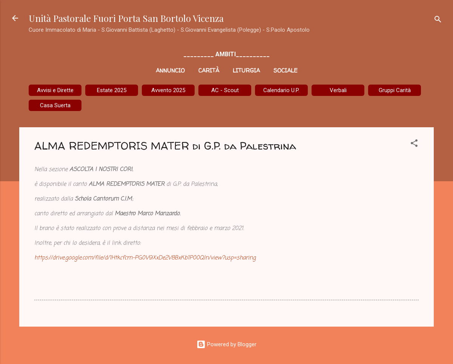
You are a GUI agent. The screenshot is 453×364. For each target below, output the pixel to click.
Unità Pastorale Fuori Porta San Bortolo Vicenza (126, 18)
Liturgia (246, 70)
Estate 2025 (111, 90)
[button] (414, 144)
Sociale (285, 70)
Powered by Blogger (226, 344)
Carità (208, 70)
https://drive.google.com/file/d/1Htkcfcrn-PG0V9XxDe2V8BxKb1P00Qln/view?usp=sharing (145, 258)
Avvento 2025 (168, 90)
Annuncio (170, 70)
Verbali (338, 90)
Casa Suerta (55, 105)
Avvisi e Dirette (55, 90)
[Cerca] (437, 20)
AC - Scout (225, 90)
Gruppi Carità (395, 90)
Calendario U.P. (281, 90)
